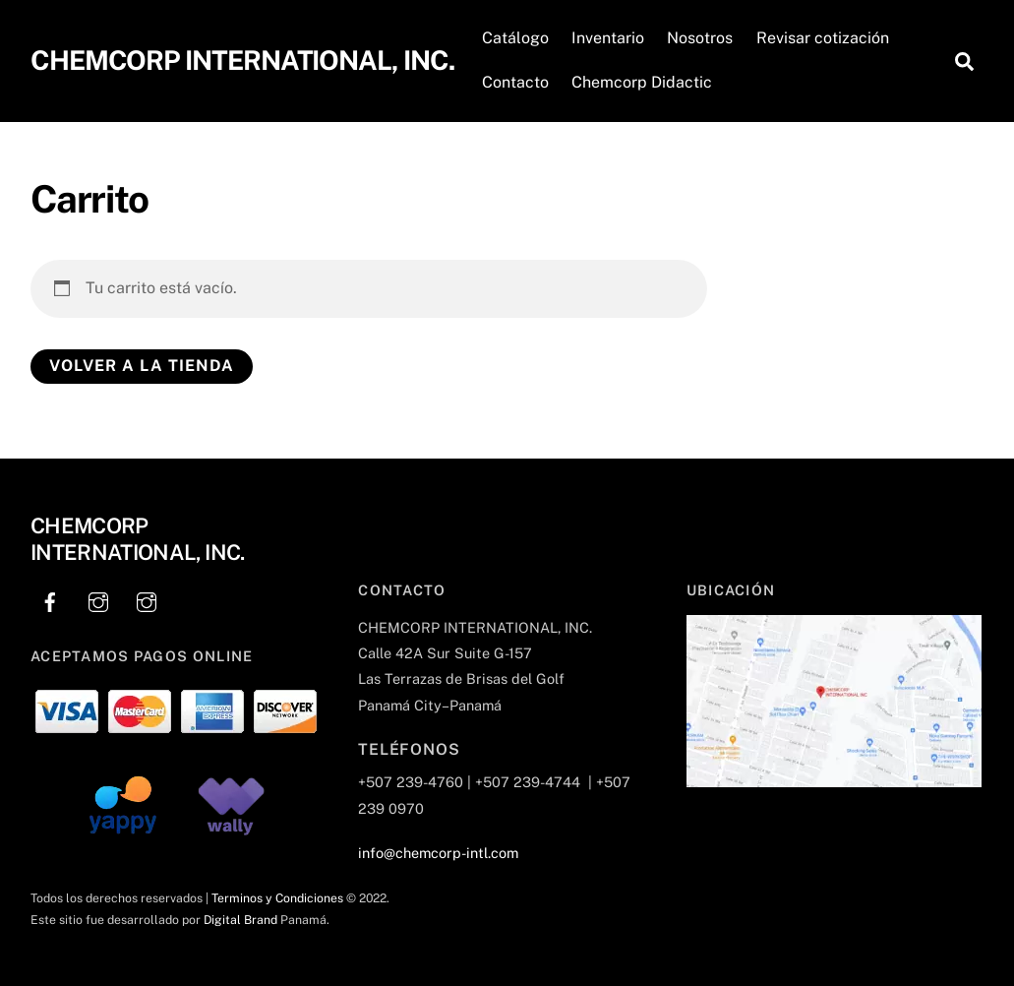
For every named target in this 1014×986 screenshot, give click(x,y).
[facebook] (50, 599)
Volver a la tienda (141, 365)
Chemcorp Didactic (641, 82)
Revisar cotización (822, 38)
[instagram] (98, 599)
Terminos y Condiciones (277, 898)
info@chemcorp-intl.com (438, 852)
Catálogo (515, 38)
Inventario (607, 38)
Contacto (515, 82)
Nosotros (700, 38)
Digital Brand (240, 919)
